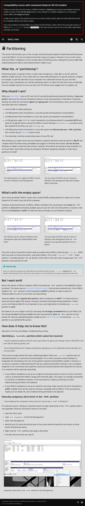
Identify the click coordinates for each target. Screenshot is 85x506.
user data (25, 132)
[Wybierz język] (77, 39)
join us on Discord (17, 27)
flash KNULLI (15, 96)
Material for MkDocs (15, 503)
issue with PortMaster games (37, 288)
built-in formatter (53, 317)
